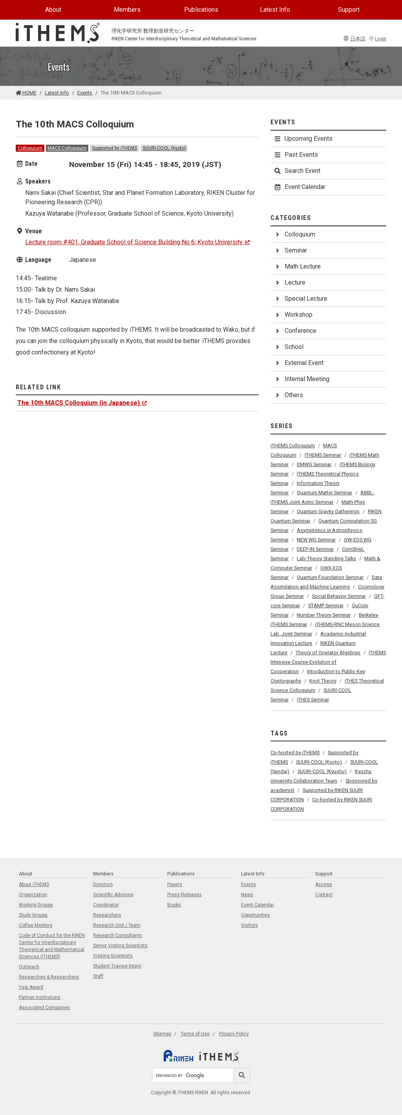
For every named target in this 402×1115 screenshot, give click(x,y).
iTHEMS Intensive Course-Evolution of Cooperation (328, 662)
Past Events (296, 154)
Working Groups (36, 905)
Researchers (107, 915)
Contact (324, 894)
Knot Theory (322, 681)
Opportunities (255, 915)
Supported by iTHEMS (114, 148)
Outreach (29, 967)
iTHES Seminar (313, 700)
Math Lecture (297, 266)
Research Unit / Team (117, 925)
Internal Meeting (301, 379)
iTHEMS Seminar (323, 455)
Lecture (289, 282)
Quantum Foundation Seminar (330, 577)
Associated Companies (44, 1007)
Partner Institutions (39, 997)
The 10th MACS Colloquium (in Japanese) (82, 403)
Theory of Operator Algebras (328, 653)
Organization (33, 894)
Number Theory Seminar (324, 615)
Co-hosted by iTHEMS (295, 752)
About (53, 9)
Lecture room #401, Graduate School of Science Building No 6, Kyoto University (137, 242)
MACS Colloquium (67, 148)
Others (288, 395)
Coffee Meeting (35, 925)
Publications (201, 9)
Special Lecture (300, 298)
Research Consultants (117, 935)
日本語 (354, 39)
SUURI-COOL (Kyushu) (322, 771)
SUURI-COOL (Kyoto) (164, 148)
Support (349, 9)
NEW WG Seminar (316, 540)
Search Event (297, 170)
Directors (103, 884)
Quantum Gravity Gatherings (328, 511)
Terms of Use (195, 1034)
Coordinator (106, 905)
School (288, 346)
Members (127, 9)
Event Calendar (299, 187)
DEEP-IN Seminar (315, 549)
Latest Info (275, 9)
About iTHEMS (34, 884)
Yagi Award (31, 987)
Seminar (290, 250)
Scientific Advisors (113, 894)
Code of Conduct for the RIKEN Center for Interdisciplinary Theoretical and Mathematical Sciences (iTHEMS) (52, 946)
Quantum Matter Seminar (324, 493)
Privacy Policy (234, 1034)
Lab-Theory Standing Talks (326, 558)
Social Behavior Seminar (339, 596)
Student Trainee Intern (117, 966)
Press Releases (184, 894)
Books (174, 905)
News (247, 894)
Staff (98, 976)
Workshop (293, 314)
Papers (174, 884)
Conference (295, 330)
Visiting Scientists (113, 956)
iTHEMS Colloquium (292, 446)
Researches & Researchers (49, 977)
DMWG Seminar (314, 464)
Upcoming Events (303, 138)
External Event (298, 363)
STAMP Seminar (326, 605)
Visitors (249, 925)
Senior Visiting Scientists (120, 945)
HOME (26, 93)
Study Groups (33, 915)
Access (323, 884)
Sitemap (162, 1034)
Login (377, 39)
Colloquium (30, 148)
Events (84, 93)
